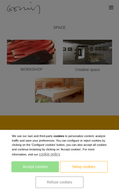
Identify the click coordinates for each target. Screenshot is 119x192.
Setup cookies (83, 167)
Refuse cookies (59, 182)
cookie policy (49, 154)
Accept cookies (35, 167)
